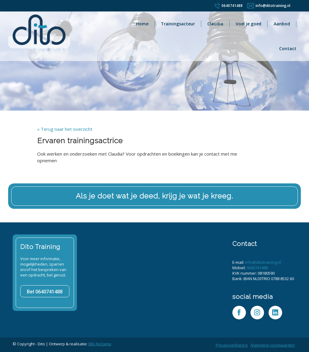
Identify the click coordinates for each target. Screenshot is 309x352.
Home (142, 24)
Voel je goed (248, 24)
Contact (287, 48)
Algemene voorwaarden (272, 345)
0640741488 (232, 5)
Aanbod (282, 24)
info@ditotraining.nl (273, 5)
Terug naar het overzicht (66, 129)
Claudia (215, 24)
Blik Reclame (99, 344)
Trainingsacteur (178, 24)
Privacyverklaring (231, 345)
